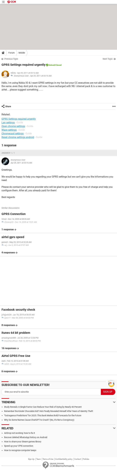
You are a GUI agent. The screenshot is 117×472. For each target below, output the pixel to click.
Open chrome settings (13, 126)
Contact (77, 459)
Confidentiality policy (64, 459)
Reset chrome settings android (18, 137)
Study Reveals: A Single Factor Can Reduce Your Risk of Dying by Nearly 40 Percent (43, 407)
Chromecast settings (13, 133)
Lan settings (8, 122)
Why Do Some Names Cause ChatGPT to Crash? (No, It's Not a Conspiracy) (39, 420)
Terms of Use (48, 459)
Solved (52, 65)
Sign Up (31, 459)
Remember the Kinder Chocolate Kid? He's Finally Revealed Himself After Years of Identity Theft (48, 411)
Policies (86, 459)
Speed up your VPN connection (18, 446)
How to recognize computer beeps (20, 450)
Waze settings (9, 129)
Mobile (22, 53)
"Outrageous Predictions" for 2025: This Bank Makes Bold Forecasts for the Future (42, 415)
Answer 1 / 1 (8, 153)
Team (38, 459)
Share (8, 106)
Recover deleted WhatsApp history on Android (25, 437)
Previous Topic (11, 59)
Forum (11, 53)
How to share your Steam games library (22, 441)
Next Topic (108, 59)
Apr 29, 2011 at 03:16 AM (40, 76)
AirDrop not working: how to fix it (19, 433)
